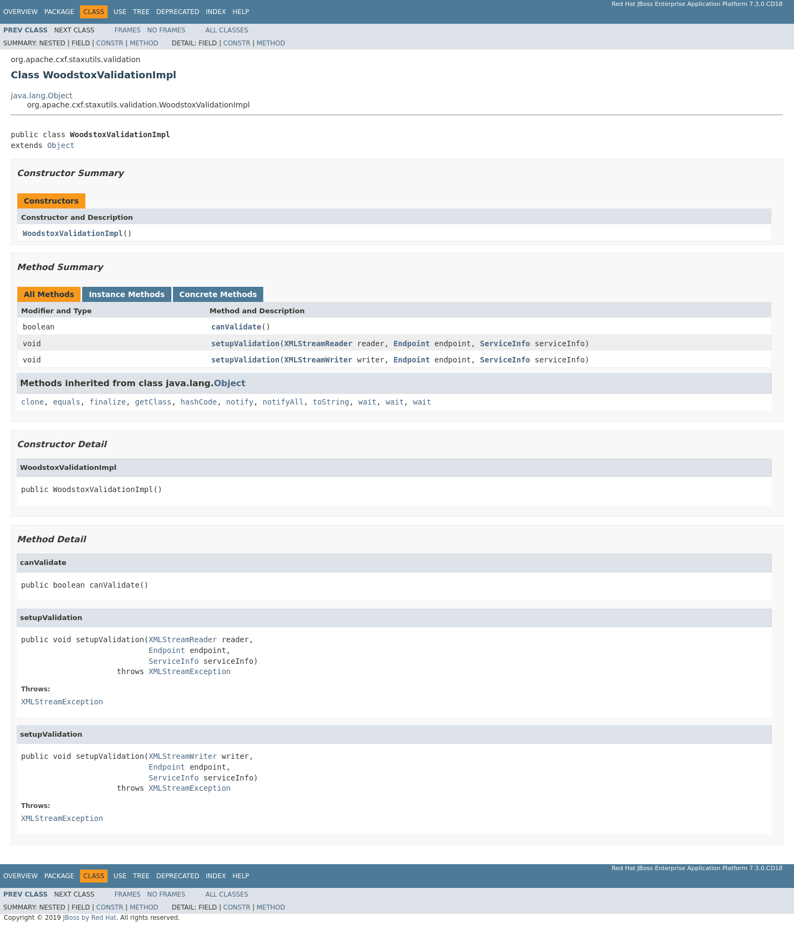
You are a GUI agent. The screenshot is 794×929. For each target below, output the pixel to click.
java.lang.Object (41, 95)
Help (240, 12)
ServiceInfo (505, 343)
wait (367, 402)
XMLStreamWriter (318, 359)
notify (239, 402)
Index (216, 12)
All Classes (226, 30)
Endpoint (411, 343)
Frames (128, 30)
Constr (109, 43)
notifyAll (283, 402)
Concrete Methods (218, 294)
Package (59, 12)
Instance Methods (126, 294)
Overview (20, 12)
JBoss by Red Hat (89, 917)
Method (144, 43)
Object (61, 145)
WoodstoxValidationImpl (73, 233)
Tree (141, 12)
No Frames (166, 30)
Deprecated (177, 12)
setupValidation (245, 343)
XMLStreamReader (318, 343)
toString (331, 402)
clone (32, 402)
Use (120, 12)
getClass (153, 402)
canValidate (236, 326)
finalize (107, 402)
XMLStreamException (190, 671)
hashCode (199, 402)
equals (67, 402)
